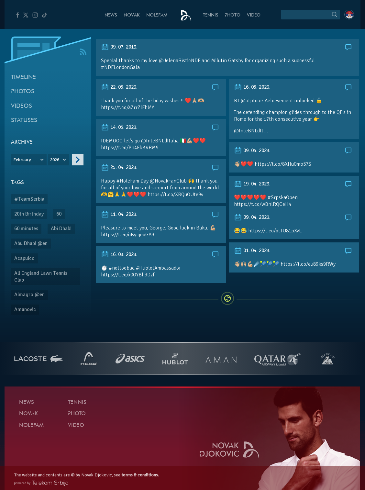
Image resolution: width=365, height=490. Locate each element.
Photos (22, 92)
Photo (232, 15)
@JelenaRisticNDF (179, 60)
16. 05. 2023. (252, 87)
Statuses (24, 120)
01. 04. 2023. (252, 250)
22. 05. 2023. (119, 87)
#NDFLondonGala (120, 67)
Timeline (23, 77)
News (111, 15)
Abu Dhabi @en (31, 243)
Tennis (210, 15)
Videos (21, 106)
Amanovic (25, 309)
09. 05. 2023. (252, 150)
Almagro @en (29, 294)
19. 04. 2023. (252, 184)
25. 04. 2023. (119, 167)
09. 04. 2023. (252, 217)
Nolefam (156, 15)
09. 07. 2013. (119, 47)
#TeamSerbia (29, 199)
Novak (132, 15)
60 (58, 214)
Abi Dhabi (61, 228)
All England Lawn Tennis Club (40, 276)
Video (253, 15)
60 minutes (26, 228)
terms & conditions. (140, 475)
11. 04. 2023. (119, 214)
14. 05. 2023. (119, 127)
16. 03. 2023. (119, 254)
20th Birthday (29, 214)
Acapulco (24, 258)
